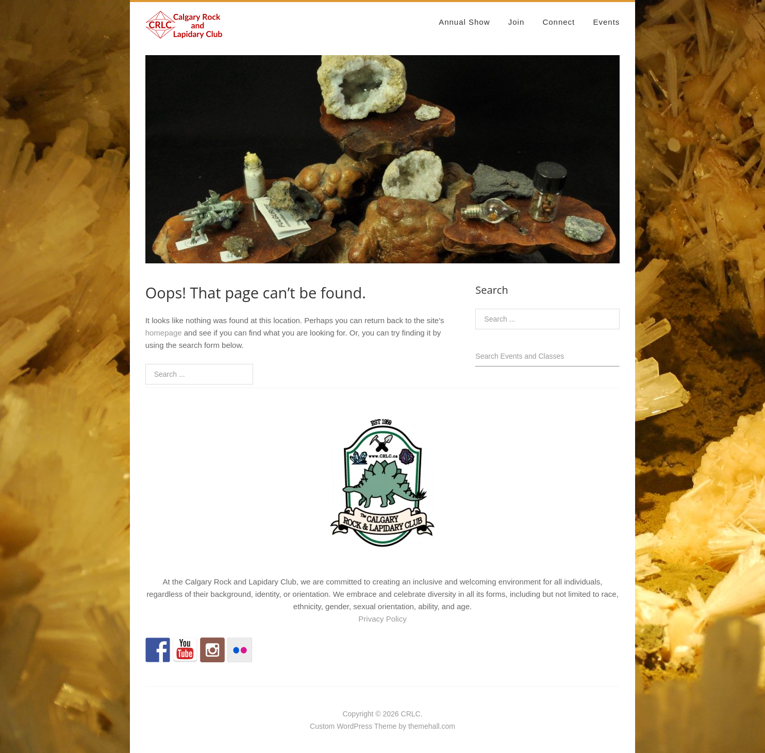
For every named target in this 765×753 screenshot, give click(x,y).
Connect (558, 22)
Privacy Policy (382, 618)
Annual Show (464, 22)
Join (516, 22)
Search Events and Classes (519, 356)
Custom (322, 726)
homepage (163, 332)
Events (606, 22)
